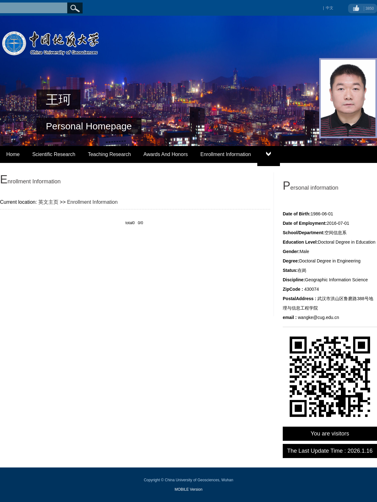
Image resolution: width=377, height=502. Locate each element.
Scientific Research (53, 154)
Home (13, 154)
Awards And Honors (166, 154)
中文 (329, 8)
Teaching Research (109, 154)
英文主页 (48, 202)
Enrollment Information (225, 154)
